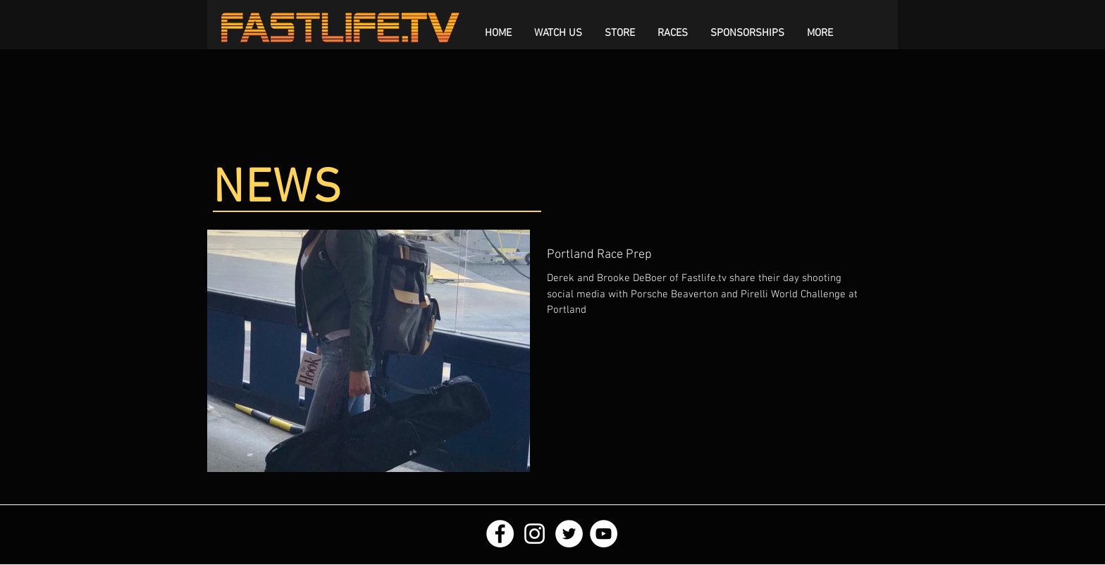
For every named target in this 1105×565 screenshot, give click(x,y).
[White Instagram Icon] (534, 533)
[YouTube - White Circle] (603, 533)
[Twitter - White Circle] (569, 533)
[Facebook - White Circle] (500, 533)
